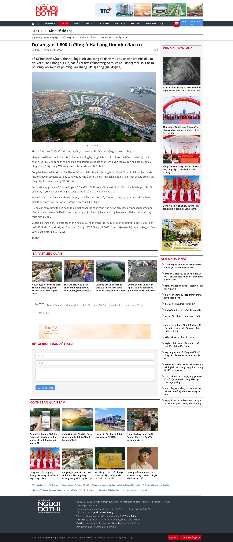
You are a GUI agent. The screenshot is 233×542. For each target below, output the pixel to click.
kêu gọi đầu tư (54, 305)
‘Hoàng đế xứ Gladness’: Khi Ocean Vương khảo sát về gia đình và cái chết (142, 475)
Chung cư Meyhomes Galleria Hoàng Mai (117, 485)
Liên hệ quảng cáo (190, 537)
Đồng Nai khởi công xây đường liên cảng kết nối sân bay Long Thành (44, 475)
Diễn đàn (151, 23)
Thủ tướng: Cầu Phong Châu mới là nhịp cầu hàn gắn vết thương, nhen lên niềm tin (181, 130)
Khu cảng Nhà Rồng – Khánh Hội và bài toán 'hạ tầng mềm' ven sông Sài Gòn (182, 391)
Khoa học (120, 23)
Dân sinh (50, 23)
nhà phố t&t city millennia (147, 485)
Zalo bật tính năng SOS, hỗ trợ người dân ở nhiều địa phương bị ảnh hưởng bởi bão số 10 (43, 438)
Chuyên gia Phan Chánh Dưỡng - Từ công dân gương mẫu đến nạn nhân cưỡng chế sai (182, 328)
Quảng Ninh (72, 305)
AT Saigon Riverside (48, 490)
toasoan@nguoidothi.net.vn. (97, 523)
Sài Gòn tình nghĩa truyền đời (180, 303)
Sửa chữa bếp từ (39, 485)
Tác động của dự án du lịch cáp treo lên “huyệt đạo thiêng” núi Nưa (183, 266)
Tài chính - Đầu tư (87, 37)
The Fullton (53, 485)
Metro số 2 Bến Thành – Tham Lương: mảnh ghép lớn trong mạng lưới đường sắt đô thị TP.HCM (183, 367)
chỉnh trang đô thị (134, 305)
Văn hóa (104, 23)
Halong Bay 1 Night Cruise (109, 490)
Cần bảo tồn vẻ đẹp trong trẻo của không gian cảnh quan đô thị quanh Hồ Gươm (110, 287)
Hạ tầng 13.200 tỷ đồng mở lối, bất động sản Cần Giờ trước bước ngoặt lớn (182, 355)
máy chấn (165, 485)
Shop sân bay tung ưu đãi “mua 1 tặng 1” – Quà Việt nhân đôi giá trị (140, 437)
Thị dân (90, 23)
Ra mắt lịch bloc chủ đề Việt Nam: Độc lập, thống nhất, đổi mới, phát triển (109, 475)
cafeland (115, 305)
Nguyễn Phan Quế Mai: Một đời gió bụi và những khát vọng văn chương (182, 402)
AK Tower (74, 490)
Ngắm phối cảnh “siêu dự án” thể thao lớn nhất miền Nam (181, 345)
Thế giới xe (121, 37)
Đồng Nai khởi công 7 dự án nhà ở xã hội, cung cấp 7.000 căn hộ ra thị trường (182, 169)
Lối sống (135, 23)
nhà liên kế (44, 312)
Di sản (77, 23)
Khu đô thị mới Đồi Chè (94, 305)
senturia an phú (134, 490)
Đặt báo (173, 537)
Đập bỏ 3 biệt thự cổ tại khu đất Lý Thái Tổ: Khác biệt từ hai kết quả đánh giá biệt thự (183, 276)
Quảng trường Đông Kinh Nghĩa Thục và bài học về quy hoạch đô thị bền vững (141, 287)
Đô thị (64, 23)
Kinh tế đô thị (60, 30)
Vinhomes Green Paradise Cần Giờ (75, 485)
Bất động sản (68, 37)
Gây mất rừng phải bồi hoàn (179, 337)
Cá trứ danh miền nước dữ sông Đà (183, 310)
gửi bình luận (45, 387)
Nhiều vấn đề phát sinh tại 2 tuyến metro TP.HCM (109, 435)
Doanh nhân (106, 37)
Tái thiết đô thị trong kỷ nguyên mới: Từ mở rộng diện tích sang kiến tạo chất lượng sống (183, 379)
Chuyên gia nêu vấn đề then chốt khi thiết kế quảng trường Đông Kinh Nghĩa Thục (46, 289)
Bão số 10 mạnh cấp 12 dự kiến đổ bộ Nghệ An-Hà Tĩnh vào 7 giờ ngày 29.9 (182, 89)
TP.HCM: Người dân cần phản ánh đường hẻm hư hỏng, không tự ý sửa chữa (77, 287)
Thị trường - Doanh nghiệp (45, 37)
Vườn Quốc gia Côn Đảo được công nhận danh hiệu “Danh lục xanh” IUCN (77, 437)
